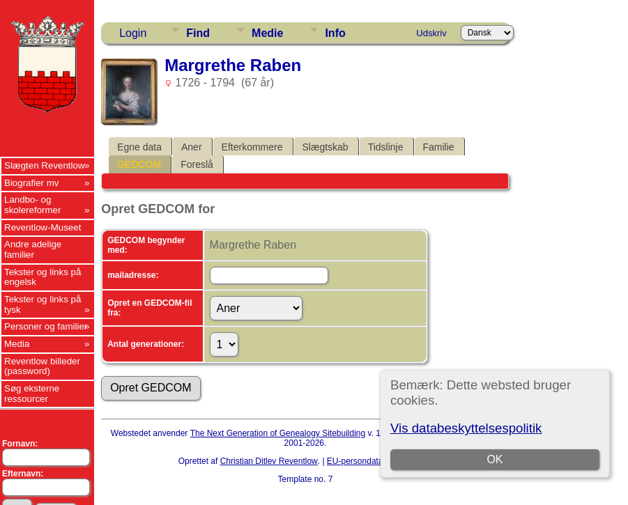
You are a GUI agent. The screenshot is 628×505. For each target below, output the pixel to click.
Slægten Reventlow (44, 165)
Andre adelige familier (32, 249)
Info (335, 33)
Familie (438, 147)
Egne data (139, 147)
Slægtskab (325, 147)
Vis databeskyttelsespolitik (466, 428)
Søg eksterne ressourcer (31, 393)
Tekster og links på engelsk (42, 277)
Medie (267, 33)
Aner (191, 147)
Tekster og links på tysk (42, 304)
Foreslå (197, 164)
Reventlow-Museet (42, 227)
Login (132, 33)
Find (198, 33)
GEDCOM (139, 164)
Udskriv (431, 33)
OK (495, 459)
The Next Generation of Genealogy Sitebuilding (278, 433)
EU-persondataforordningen (378, 461)
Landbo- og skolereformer (32, 204)
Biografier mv (31, 183)
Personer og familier (45, 326)
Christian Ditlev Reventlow (269, 461)
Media (16, 344)
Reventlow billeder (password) (42, 366)
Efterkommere (252, 147)
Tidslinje (386, 147)
